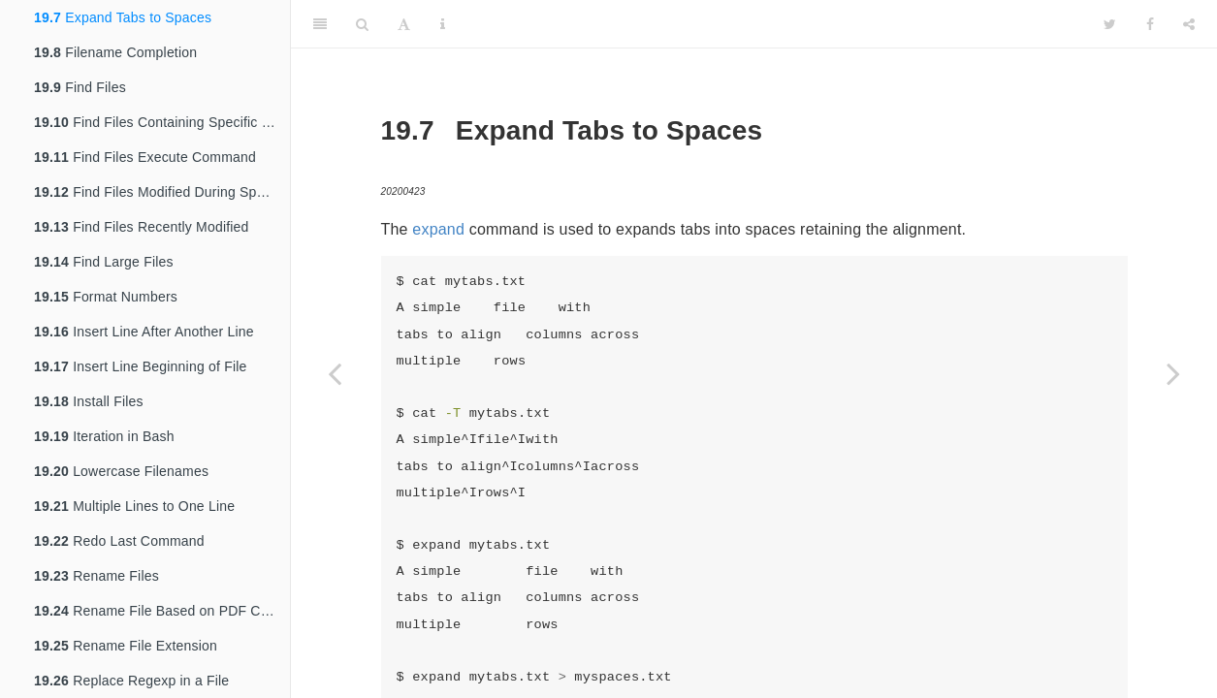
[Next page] (1173, 373)
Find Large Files (104, 262)
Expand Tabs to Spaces (122, 17)
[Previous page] (334, 373)
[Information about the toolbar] (443, 24)
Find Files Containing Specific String (162, 122)
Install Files (89, 401)
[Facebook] (1150, 24)
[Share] (1189, 24)
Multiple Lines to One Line (134, 506)
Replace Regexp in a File (131, 680)
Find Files (80, 87)
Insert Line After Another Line (144, 331)
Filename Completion (115, 52)
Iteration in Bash (104, 436)
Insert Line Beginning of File (140, 366)
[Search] (362, 24)
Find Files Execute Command (145, 157)
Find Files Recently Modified (141, 227)
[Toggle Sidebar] (320, 24)
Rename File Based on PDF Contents (162, 611)
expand (438, 229)
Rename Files (96, 576)
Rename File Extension (125, 645)
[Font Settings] (404, 24)
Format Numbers (105, 296)
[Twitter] (1110, 24)
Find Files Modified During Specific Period (162, 192)
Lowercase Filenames (121, 471)
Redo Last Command (119, 541)
